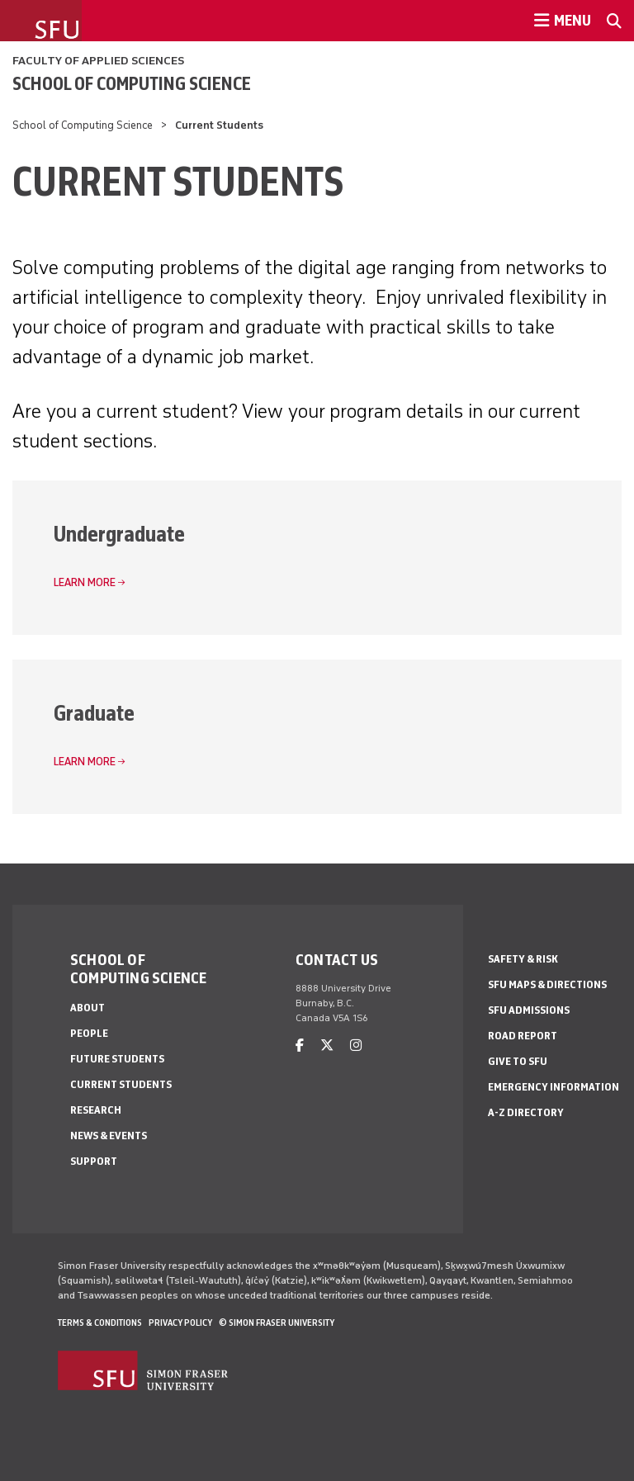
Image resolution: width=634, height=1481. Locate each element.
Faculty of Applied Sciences (98, 61)
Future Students (117, 1059)
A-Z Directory (526, 1112)
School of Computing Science (131, 83)
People (89, 1033)
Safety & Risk (523, 959)
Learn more (85, 582)
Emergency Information (553, 1087)
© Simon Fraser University (276, 1322)
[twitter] (327, 1045)
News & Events (108, 1135)
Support (93, 1161)
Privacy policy (180, 1322)
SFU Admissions (529, 1010)
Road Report (522, 1036)
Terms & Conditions (100, 1322)
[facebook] (300, 1045)
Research (95, 1110)
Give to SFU (517, 1061)
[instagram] (356, 1045)
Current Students (121, 1084)
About (87, 1008)
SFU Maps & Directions (547, 984)
